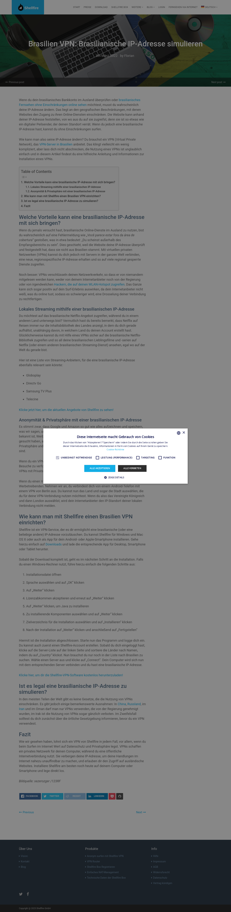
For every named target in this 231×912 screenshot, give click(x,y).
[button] (115, 477)
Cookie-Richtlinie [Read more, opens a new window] (115, 449)
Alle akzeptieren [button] (100, 468)
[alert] (115, 456)
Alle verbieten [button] (132, 468)
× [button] (183, 432)
